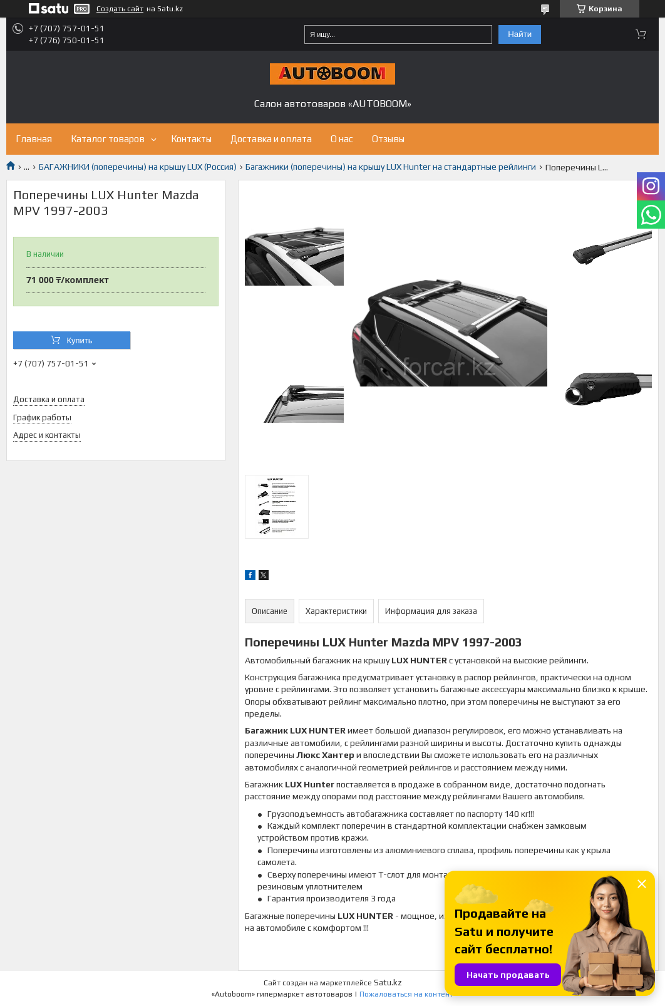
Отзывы (388, 138)
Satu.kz (388, 982)
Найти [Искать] (520, 34)
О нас (342, 138)
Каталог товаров (108, 138)
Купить (79, 340)
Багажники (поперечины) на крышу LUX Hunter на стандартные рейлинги (390, 167)
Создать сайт (119, 8)
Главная (34, 138)
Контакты (191, 138)
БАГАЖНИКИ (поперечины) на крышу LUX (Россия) (138, 167)
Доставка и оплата (271, 138)
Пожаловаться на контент (406, 994)
